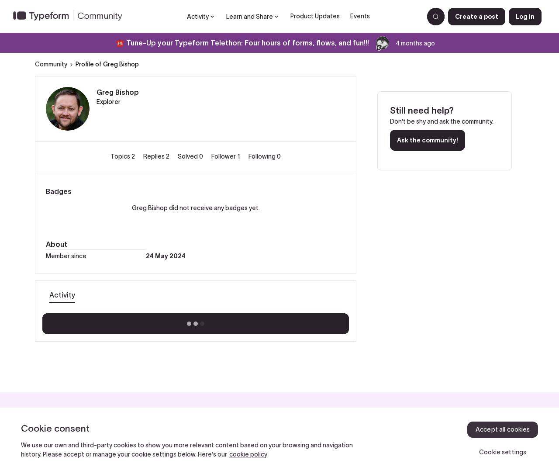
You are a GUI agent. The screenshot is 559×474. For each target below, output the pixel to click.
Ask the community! (427, 140)
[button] (476, 16)
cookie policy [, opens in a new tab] (248, 454)
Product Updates (315, 16)
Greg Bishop (118, 92)
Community (51, 64)
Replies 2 (157, 156)
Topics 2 (123, 156)
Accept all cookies (503, 429)
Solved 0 (191, 156)
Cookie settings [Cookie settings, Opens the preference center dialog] (502, 452)
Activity (62, 295)
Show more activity (195, 321)
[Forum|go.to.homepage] (71, 16)
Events (360, 16)
